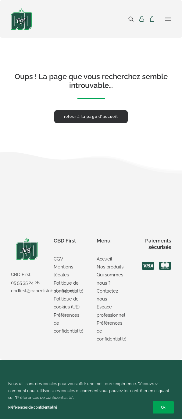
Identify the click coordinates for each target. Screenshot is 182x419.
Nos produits (110, 267)
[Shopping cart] (149, 19)
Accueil (104, 259)
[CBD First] (21, 19)
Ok (163, 407)
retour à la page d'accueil (91, 117)
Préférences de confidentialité (32, 407)
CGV (58, 259)
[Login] (139, 19)
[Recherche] (128, 19)
